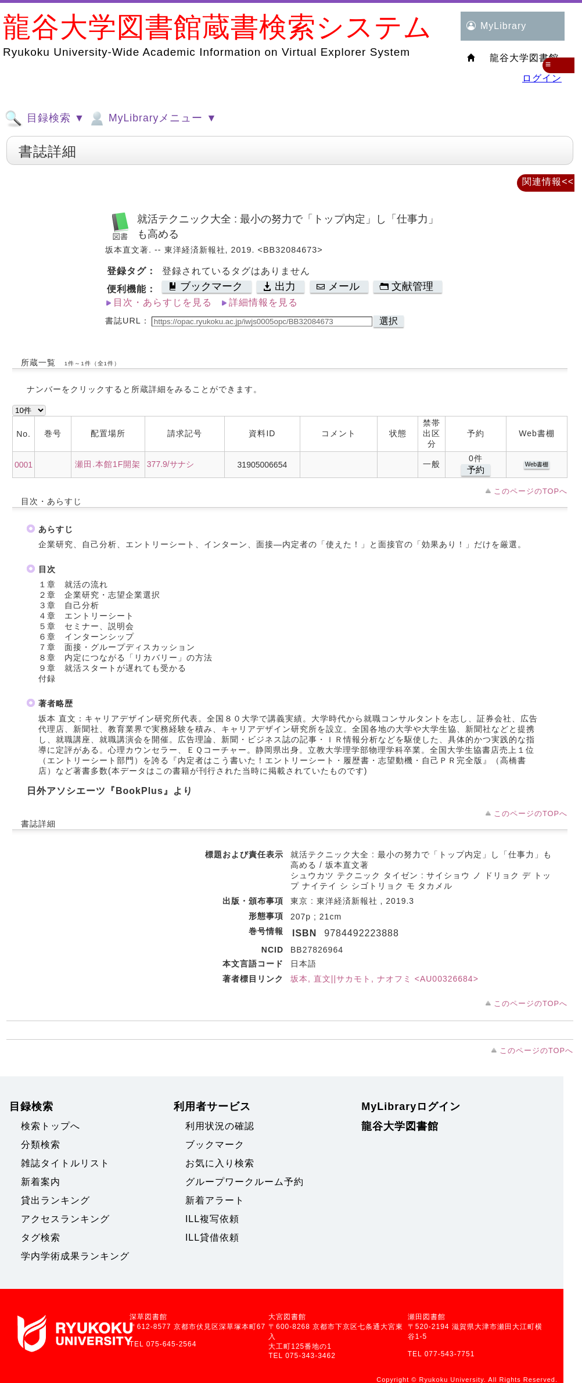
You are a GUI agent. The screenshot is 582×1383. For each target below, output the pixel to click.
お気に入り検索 (219, 1163)
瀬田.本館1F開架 (108, 464)
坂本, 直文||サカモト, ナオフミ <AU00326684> (384, 978)
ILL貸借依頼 (212, 1237)
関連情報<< (548, 181)
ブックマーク (215, 1144)
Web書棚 (536, 464)
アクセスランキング (65, 1219)
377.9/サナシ (170, 464)
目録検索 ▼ (45, 118)
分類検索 (40, 1144)
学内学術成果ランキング (75, 1256)
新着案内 (40, 1182)
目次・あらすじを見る (162, 302)
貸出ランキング (55, 1200)
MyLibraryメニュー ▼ (152, 118)
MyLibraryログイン (411, 1106)
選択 (388, 321)
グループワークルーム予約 (244, 1182)
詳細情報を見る (263, 302)
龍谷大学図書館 (400, 1126)
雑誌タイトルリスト (65, 1163)
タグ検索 (40, 1237)
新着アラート (215, 1200)
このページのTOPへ (530, 491)
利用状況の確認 (219, 1126)
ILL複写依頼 (212, 1219)
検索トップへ (50, 1126)
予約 (475, 470)
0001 (24, 464)
